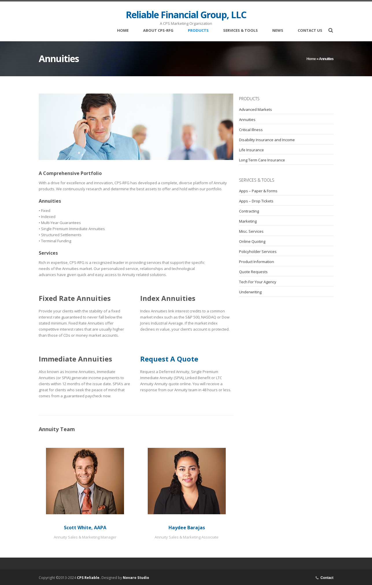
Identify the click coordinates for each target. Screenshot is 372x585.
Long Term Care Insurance (262, 160)
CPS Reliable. (89, 577)
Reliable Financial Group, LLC (186, 14)
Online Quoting (252, 241)
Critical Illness (251, 129)
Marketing (248, 221)
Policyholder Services (258, 251)
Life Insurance (251, 149)
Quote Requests (253, 271)
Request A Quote (169, 359)
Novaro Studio (136, 577)
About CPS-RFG (158, 31)
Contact (327, 578)
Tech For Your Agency (257, 281)
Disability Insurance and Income (267, 139)
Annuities (247, 119)
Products (198, 31)
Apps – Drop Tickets (256, 201)
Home (123, 31)
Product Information (256, 261)
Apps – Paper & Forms (258, 190)
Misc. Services (251, 231)
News (277, 31)
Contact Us (310, 31)
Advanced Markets (255, 109)
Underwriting (250, 292)
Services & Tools (240, 31)
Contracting (249, 211)
